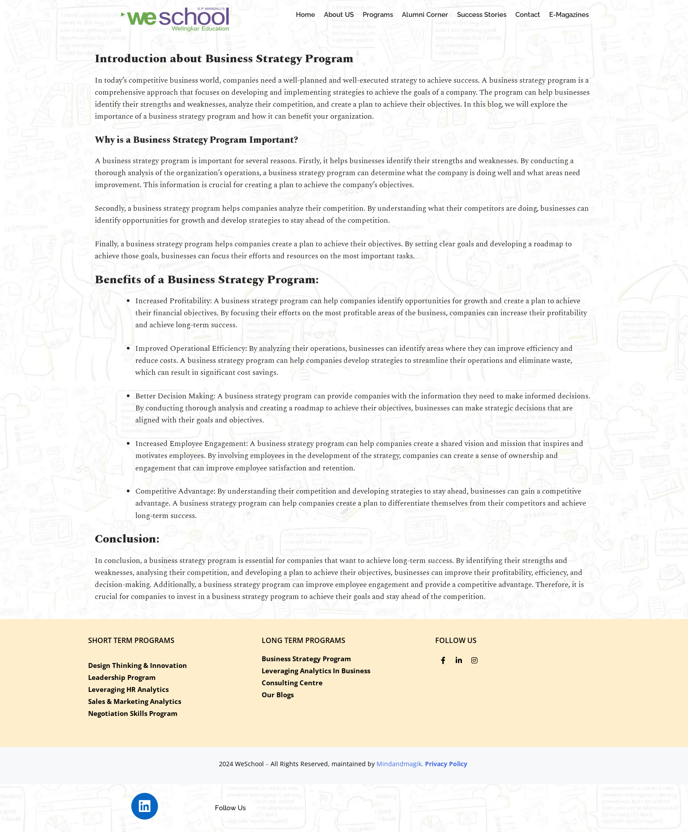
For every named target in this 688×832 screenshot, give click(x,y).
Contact (527, 15)
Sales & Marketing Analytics (134, 701)
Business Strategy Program (306, 658)
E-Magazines (569, 15)
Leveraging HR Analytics (128, 689)
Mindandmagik (398, 764)
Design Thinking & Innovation (137, 665)
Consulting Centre (292, 682)
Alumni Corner (425, 15)
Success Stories (481, 15)
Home (305, 15)
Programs (378, 15)
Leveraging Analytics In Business (316, 670)
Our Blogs (278, 694)
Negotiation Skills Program (133, 713)
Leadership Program (122, 677)
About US (339, 15)
